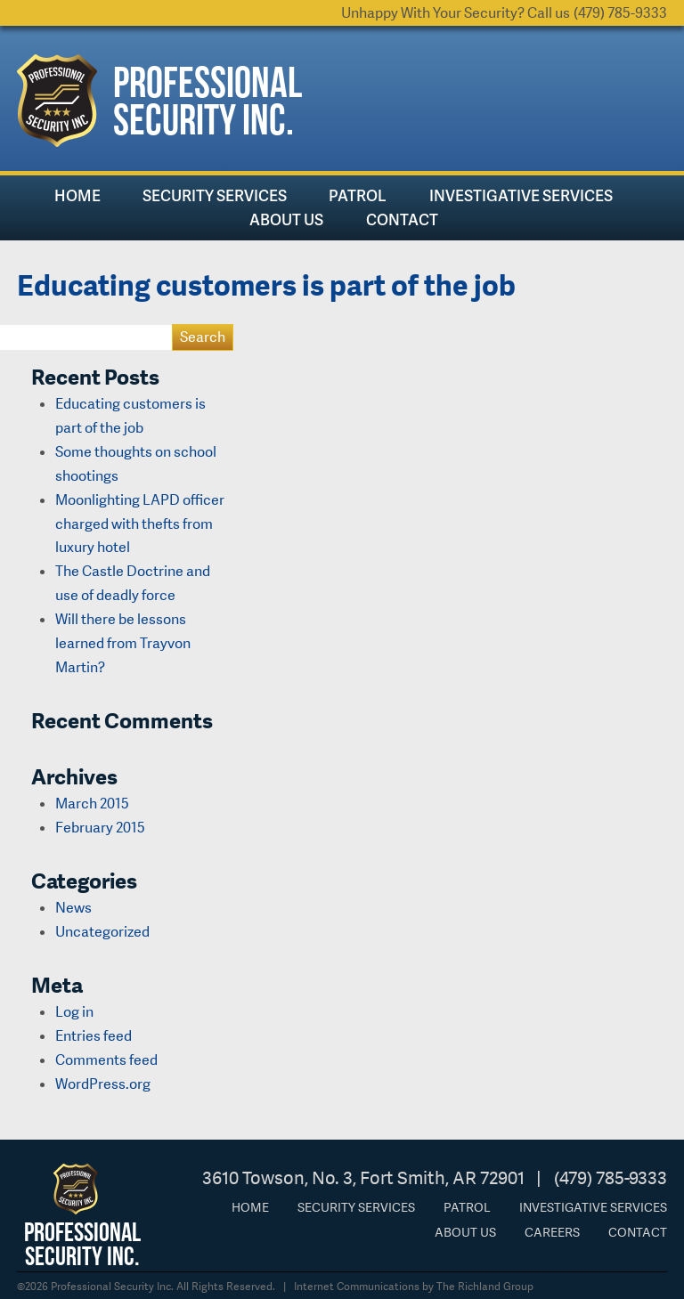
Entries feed (93, 1036)
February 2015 (100, 827)
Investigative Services (521, 195)
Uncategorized (102, 931)
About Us (286, 219)
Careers (552, 1232)
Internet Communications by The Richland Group (413, 1286)
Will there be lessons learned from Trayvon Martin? (123, 643)
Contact (402, 219)
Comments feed (106, 1060)
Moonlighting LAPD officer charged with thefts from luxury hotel (139, 524)
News (73, 907)
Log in (74, 1012)
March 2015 (92, 803)
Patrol (358, 195)
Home (77, 195)
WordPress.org (103, 1084)
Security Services (214, 195)
